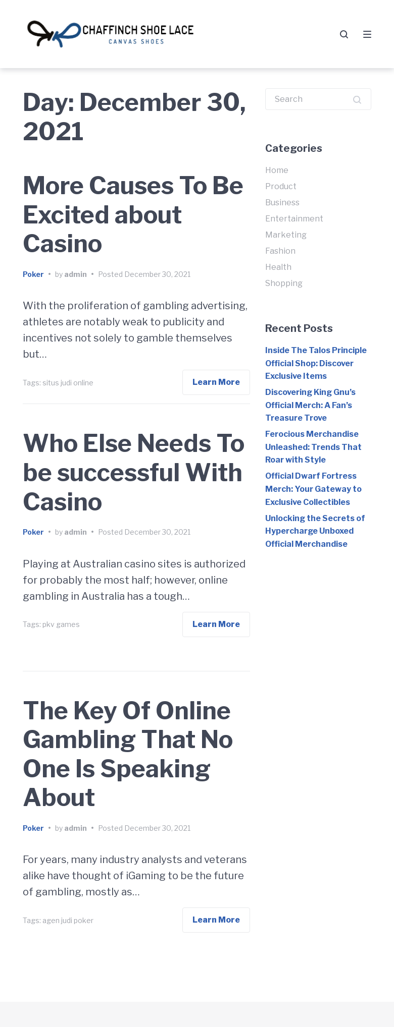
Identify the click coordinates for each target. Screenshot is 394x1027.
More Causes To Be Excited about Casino (133, 214)
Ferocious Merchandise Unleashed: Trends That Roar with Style (313, 447)
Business (282, 202)
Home (276, 170)
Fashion (280, 251)
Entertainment (294, 218)
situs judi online (67, 382)
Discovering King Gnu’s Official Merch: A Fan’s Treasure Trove (310, 405)
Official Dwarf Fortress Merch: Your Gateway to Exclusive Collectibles (313, 488)
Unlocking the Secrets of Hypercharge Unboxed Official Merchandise (315, 531)
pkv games (61, 624)
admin (75, 274)
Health (278, 267)
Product (281, 186)
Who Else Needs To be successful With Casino (133, 472)
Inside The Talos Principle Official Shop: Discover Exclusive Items (316, 363)
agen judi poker (67, 920)
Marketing (286, 235)
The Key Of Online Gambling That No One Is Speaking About (128, 754)
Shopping (284, 283)
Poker (33, 274)
